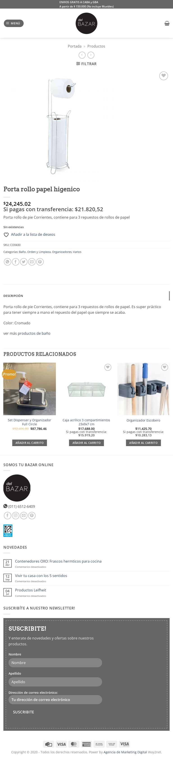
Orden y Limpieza (39, 252)
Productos (96, 46)
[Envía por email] (32, 262)
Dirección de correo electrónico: (55, 697)
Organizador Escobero (143, 420)
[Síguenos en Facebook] (7, 515)
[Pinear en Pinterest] (40, 262)
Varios (77, 252)
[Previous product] (90, 55)
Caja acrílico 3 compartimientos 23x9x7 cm (86, 422)
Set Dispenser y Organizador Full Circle (29, 422)
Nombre (15, 654)
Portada (75, 46)
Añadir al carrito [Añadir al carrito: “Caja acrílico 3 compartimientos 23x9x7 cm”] (87, 442)
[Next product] (82, 55)
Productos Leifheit (30, 590)
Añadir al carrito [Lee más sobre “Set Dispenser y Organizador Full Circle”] (30, 442)
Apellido (15, 673)
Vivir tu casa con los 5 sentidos (41, 576)
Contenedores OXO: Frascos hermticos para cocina (58, 561)
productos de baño (34, 333)
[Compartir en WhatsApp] (7, 262)
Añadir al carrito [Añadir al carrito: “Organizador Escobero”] (143, 442)
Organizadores (62, 252)
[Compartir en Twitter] (23, 262)
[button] (14, 23)
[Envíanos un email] (23, 515)
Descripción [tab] (13, 296)
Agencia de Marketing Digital (125, 752)
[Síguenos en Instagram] (15, 515)
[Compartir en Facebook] (15, 262)
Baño (22, 252)
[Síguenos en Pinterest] (32, 515)
